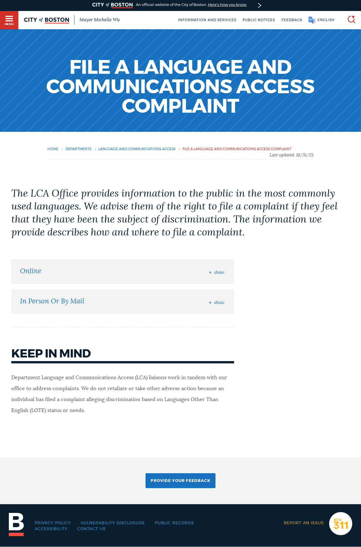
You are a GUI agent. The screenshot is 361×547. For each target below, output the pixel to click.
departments (78, 149)
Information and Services (207, 20)
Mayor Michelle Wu (100, 19)
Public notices (259, 20)
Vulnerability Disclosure (113, 523)
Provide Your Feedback (180, 481)
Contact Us (91, 529)
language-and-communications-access (136, 149)
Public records (174, 523)
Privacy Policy (53, 523)
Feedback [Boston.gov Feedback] (291, 20)
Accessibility (51, 529)
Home (52, 149)
